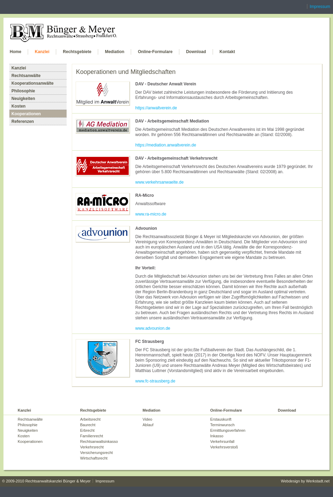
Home (15, 51)
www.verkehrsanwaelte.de (159, 182)
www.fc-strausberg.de (155, 381)
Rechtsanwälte (26, 75)
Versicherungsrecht (96, 452)
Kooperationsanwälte (32, 83)
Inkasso (216, 436)
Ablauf (148, 425)
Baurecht (87, 425)
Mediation (114, 51)
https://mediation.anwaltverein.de (165, 145)
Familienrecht (91, 436)
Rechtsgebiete (77, 51)
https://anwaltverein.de (156, 108)
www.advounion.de (152, 328)
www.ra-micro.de (150, 214)
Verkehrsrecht (92, 447)
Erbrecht (87, 430)
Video (147, 419)
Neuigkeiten (23, 98)
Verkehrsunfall (222, 441)
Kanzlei (42, 51)
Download (196, 51)
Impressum (320, 6)
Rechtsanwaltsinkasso (99, 441)
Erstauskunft (220, 419)
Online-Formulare (155, 51)
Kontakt (227, 51)
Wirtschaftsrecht (94, 458)
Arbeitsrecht (90, 419)
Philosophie (23, 91)
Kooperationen (26, 113)
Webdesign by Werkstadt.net (305, 481)
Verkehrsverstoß (224, 447)
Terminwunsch (222, 425)
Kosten (18, 106)
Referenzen (22, 121)
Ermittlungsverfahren (228, 430)
